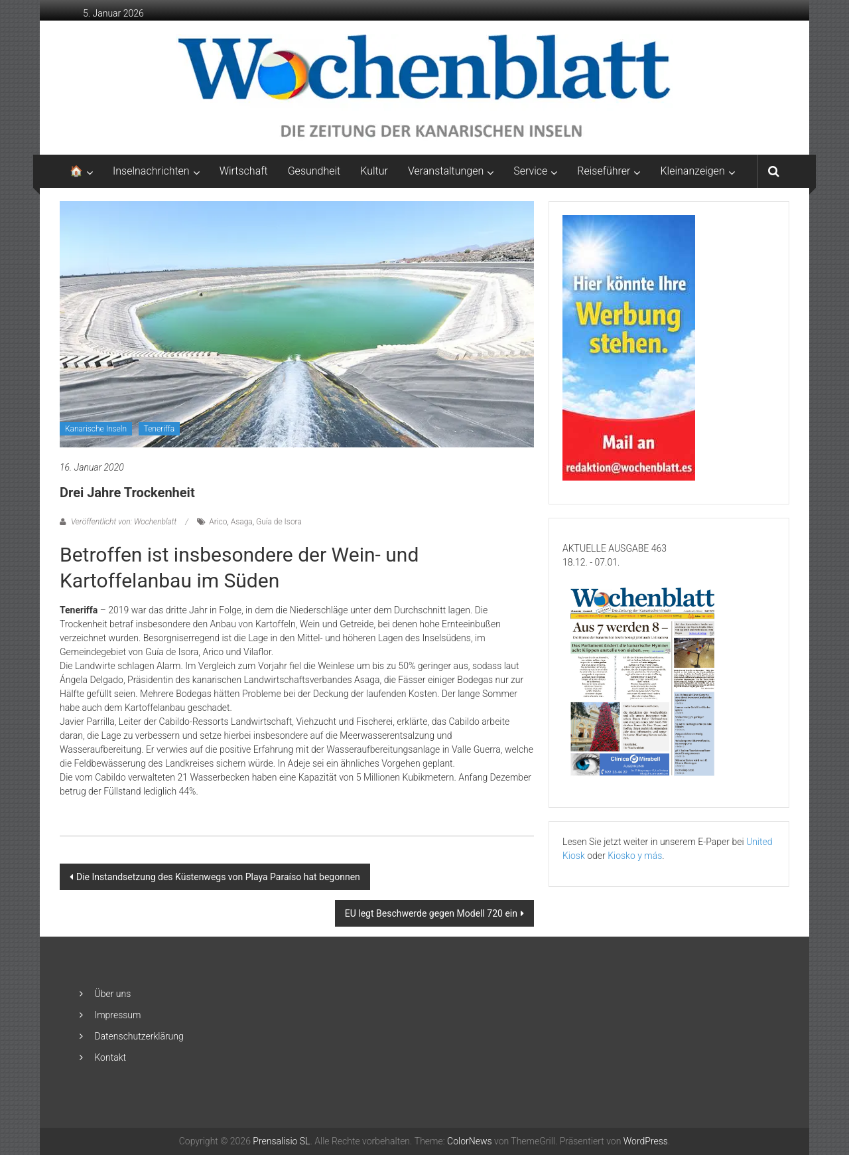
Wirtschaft (244, 171)
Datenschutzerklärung (138, 1036)
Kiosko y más (635, 855)
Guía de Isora (279, 521)
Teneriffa (159, 428)
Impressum (117, 1015)
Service (530, 171)
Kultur (374, 171)
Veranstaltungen (446, 171)
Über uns (112, 993)
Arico (218, 521)
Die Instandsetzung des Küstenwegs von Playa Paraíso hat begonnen (218, 877)
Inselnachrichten (151, 171)
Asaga (242, 521)
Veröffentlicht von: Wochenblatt (123, 521)
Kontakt (110, 1057)
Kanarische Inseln (96, 428)
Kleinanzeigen (692, 171)
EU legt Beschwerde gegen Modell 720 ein (431, 913)
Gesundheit (314, 171)
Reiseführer (603, 171)
